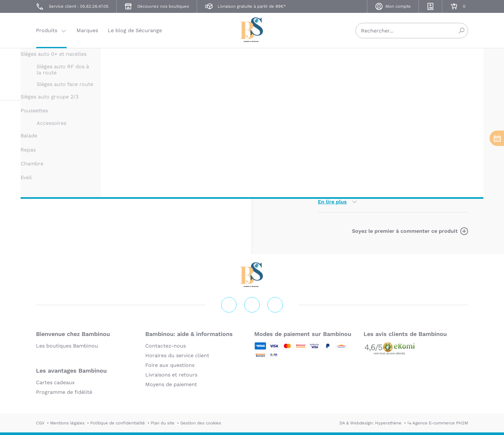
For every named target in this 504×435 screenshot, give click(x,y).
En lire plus (332, 202)
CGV (40, 423)
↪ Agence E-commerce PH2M (437, 423)
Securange (252, 29)
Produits (46, 30)
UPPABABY (329, 60)
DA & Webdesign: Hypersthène (370, 423)
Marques (87, 30)
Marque (366, 113)
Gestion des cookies (200, 423)
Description (333, 113)
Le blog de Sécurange (135, 30)
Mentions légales (67, 423)
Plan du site (163, 423)
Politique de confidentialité (117, 423)
